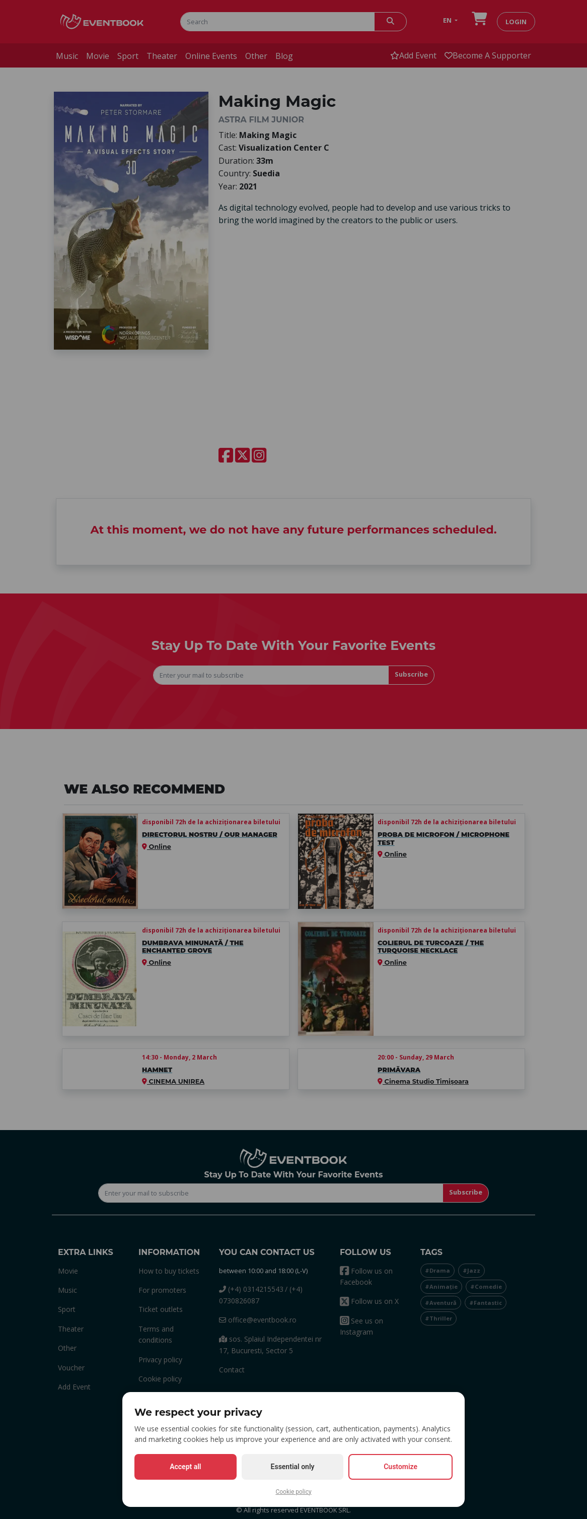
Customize (400, 1467)
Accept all (185, 1467)
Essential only (293, 1467)
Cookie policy (293, 1491)
